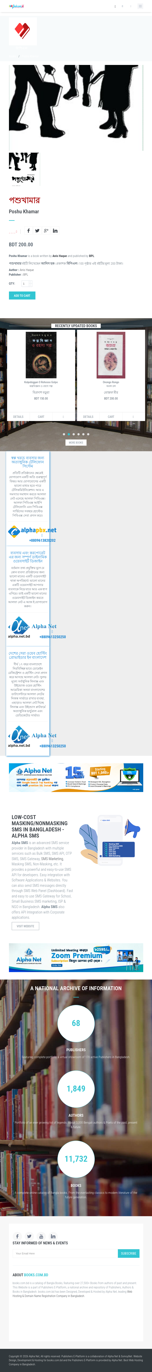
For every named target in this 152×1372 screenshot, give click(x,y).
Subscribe (128, 1253)
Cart (41, 417)
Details (18, 417)
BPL (91, 256)
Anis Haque (59, 256)
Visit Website (25, 926)
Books (12, 56)
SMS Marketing (52, 859)
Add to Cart (22, 295)
